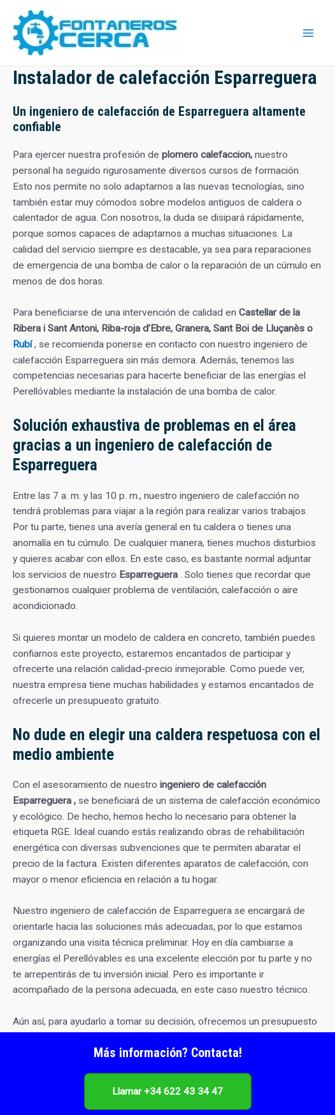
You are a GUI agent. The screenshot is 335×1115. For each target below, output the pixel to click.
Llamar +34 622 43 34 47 (167, 1091)
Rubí (22, 344)
